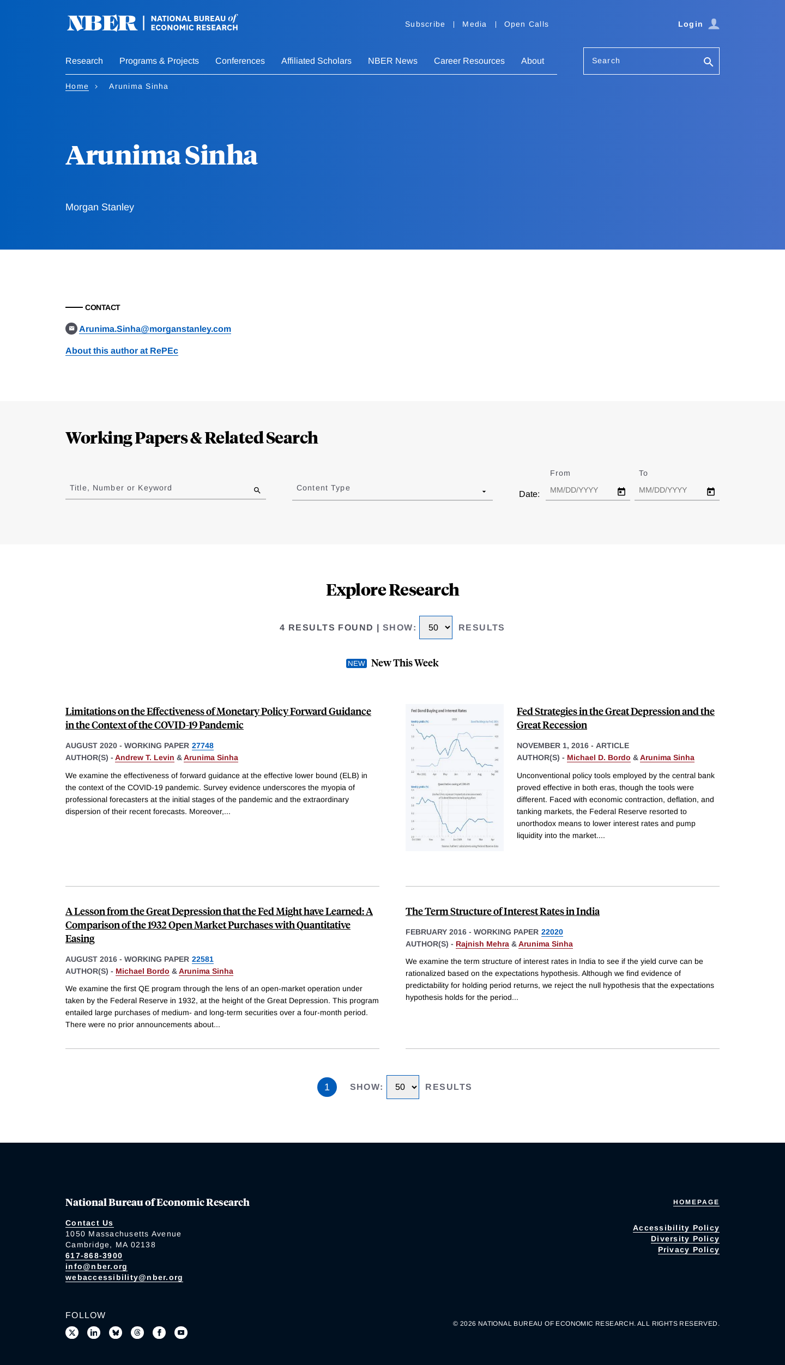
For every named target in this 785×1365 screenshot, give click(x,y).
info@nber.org (96, 1266)
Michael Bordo (143, 971)
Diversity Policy (685, 1238)
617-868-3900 (94, 1255)
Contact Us (89, 1222)
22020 (552, 931)
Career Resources (469, 60)
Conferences (240, 60)
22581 (203, 959)
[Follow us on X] (71, 1332)
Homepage (696, 1202)
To (653, 473)
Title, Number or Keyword (121, 487)
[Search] (708, 63)
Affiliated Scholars (316, 60)
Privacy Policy (689, 1249)
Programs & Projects (159, 60)
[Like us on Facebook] (159, 1332)
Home (77, 86)
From (570, 473)
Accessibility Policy (676, 1227)
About (532, 60)
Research (84, 60)
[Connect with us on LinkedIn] (93, 1332)
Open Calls (527, 24)
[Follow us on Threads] (137, 1332)
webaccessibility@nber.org (124, 1277)
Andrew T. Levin (144, 757)
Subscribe (425, 24)
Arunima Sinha (211, 757)
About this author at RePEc (121, 350)
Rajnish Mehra (482, 943)
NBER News (393, 60)
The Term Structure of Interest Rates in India (503, 911)
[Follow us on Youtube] (181, 1332)
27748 (203, 745)
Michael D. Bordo (599, 757)
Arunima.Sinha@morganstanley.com (155, 328)
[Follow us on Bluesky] (115, 1332)
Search (606, 60)
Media (474, 24)
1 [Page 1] (327, 1087)
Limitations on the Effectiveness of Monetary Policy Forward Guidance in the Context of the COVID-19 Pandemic (218, 717)
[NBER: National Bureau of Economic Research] (161, 28)
